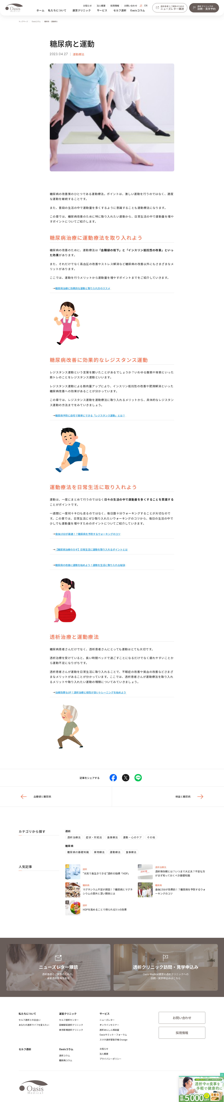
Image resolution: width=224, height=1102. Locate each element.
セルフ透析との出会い (29, 1019)
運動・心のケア (132, 837)
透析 (68, 831)
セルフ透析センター (69, 1019)
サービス (102, 10)
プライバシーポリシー (110, 1058)
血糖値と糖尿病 (35, 797)
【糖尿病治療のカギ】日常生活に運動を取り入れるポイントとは (91, 549)
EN (145, 5)
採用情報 (114, 5)
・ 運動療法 (53, 21)
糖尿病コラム (65, 1060)
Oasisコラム (137, 10)
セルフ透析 (119, 10)
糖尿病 (46, 21)
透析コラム (64, 1055)
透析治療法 (74, 837)
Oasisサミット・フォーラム (113, 1034)
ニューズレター (107, 1019)
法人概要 (101, 5)
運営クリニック (81, 10)
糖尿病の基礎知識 (78, 852)
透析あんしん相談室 (109, 1029)
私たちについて (57, 10)
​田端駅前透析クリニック (71, 1024)
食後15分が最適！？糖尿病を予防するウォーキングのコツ (87, 534)
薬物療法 (99, 852)
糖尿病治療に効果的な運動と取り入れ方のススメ (82, 288)
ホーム (40, 10)
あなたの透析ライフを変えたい (34, 1024)
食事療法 (112, 837)
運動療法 (115, 852)
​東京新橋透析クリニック (71, 1029)
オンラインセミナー (109, 1024)
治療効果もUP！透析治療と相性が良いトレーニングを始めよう (90, 692)
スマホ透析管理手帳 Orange (113, 1039)
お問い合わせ (130, 5)
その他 (151, 837)
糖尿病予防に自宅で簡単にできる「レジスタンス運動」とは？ (90, 415)
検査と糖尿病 (190, 797)
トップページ (23, 21)
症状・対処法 (94, 837)
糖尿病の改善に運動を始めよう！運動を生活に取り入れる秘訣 (90, 565)
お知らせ (87, 5)
